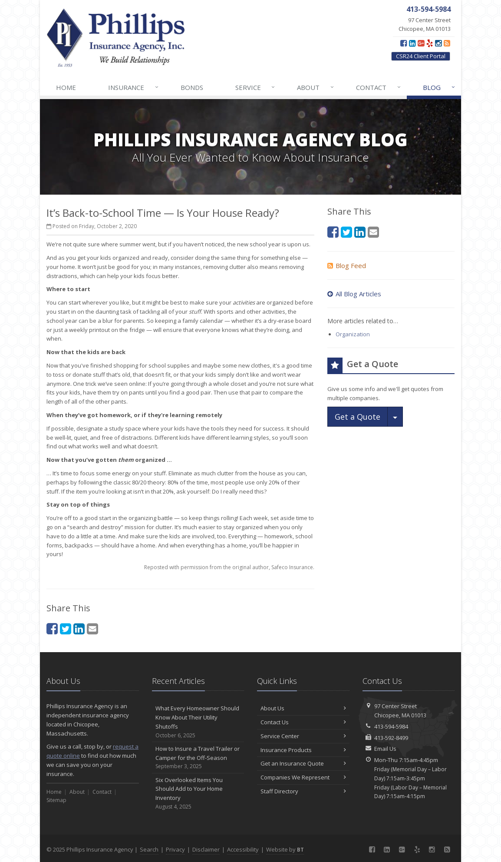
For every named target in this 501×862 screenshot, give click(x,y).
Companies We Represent (303, 777)
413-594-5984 (391, 726)
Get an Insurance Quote (303, 763)
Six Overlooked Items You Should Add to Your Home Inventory (198, 793)
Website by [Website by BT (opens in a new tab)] (285, 849)
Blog (439, 87)
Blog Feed (346, 265)
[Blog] (447, 43)
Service (255, 87)
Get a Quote (357, 416)
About (316, 87)
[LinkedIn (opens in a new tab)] (412, 43)
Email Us (385, 749)
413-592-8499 (391, 738)
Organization (353, 334)
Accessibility (243, 849)
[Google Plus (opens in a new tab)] (421, 43)
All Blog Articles (354, 293)
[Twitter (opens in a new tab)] (65, 628)
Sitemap (56, 800)
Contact (379, 87)
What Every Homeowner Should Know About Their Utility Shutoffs (198, 721)
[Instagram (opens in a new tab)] (438, 43)
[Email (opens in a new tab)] (92, 628)
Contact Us (303, 722)
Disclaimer (206, 849)
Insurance (133, 87)
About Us (303, 708)
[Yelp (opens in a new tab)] (429, 43)
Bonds (192, 87)
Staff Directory (303, 791)
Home (66, 87)
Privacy (175, 849)
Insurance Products (303, 750)
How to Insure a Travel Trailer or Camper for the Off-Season (198, 758)
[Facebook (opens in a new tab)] (403, 43)
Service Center (303, 736)
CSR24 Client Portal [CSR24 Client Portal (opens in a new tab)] (420, 56)
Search (149, 849)
